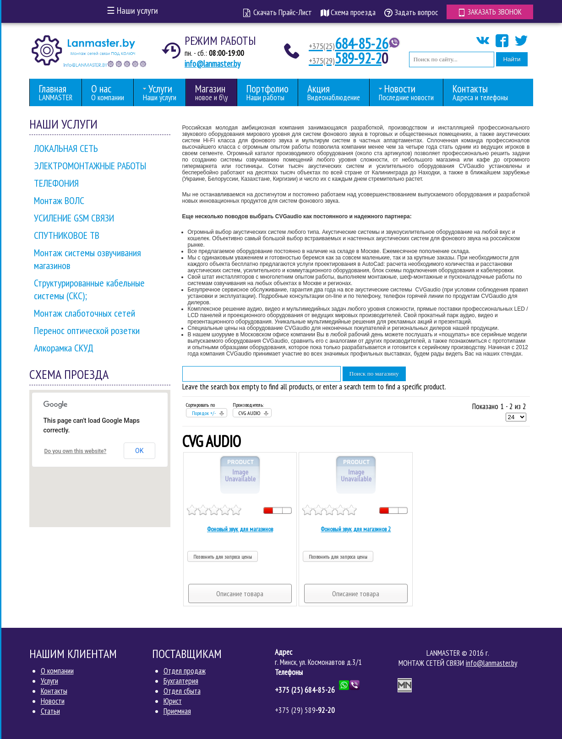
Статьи (50, 711)
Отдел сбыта (182, 691)
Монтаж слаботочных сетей (84, 313)
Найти (511, 59)
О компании (57, 671)
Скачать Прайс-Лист (277, 12)
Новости (53, 701)
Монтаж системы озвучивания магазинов (87, 259)
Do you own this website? (75, 451)
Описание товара (239, 593)
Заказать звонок (490, 12)
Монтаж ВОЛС (59, 200)
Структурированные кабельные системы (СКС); (89, 289)
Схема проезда (348, 12)
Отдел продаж (185, 671)
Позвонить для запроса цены (222, 556)
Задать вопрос (411, 12)
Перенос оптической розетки (87, 330)
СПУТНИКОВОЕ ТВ (66, 235)
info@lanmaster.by (212, 63)
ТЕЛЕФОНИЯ (56, 183)
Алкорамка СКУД (63, 347)
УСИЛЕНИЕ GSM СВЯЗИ (74, 217)
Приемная (177, 711)
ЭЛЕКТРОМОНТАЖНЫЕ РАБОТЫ (90, 165)
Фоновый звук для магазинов (240, 529)
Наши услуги (132, 10)
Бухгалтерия (181, 681)
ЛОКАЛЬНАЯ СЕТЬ (66, 148)
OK (139, 450)
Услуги (49, 681)
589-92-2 (345, 58)
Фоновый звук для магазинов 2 (356, 529)
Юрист (173, 701)
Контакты (54, 691)
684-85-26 (348, 43)
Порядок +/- (204, 413)
